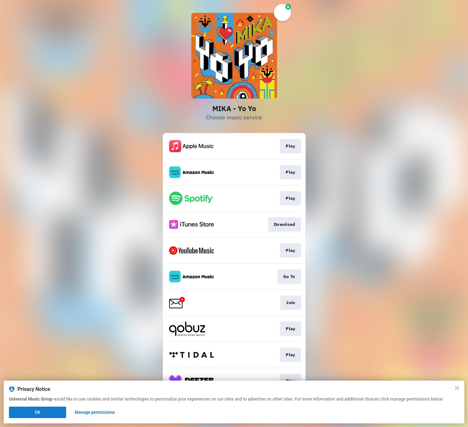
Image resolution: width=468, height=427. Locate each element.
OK (37, 412)
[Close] (457, 388)
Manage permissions (95, 412)
